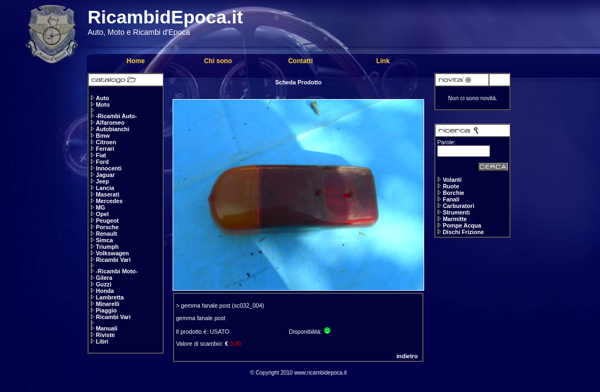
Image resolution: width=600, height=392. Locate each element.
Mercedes (109, 201)
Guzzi (103, 284)
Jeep (102, 181)
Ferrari (105, 148)
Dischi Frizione (463, 232)
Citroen (106, 142)
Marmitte (455, 219)
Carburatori (458, 206)
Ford (102, 161)
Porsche (107, 227)
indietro (407, 356)
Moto (102, 104)
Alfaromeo (110, 122)
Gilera (104, 277)
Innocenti (108, 168)
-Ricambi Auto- (116, 116)
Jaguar (105, 174)
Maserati (107, 194)
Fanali (451, 199)
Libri (102, 341)
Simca (104, 240)
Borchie (453, 192)
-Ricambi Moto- (117, 271)
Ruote (451, 186)
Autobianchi (113, 129)
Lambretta (110, 297)
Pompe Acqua (462, 225)
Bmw (102, 135)
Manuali (107, 328)
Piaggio (106, 310)
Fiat (101, 155)
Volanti (452, 179)
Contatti (300, 61)
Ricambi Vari (113, 259)
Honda (105, 290)
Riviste (105, 335)
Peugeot (107, 220)
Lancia (105, 188)
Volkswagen (112, 253)
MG (100, 207)
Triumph (107, 246)
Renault (106, 233)
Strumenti (456, 212)
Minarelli (107, 304)
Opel (102, 214)
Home (135, 61)
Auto (102, 98)
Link (383, 61)
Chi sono (218, 61)
